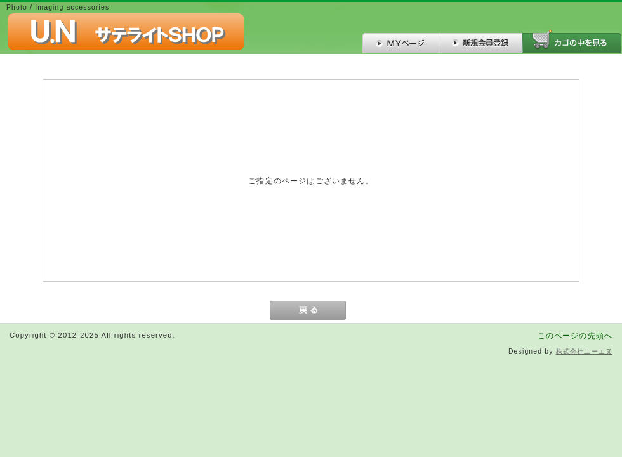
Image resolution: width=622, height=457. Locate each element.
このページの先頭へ (575, 335)
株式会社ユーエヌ (584, 351)
